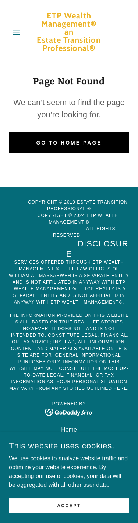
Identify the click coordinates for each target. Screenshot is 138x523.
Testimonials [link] (69, 458)
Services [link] (69, 439)
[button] (18, 32)
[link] (69, 32)
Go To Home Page (69, 143)
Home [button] (69, 429)
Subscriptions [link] (68, 449)
